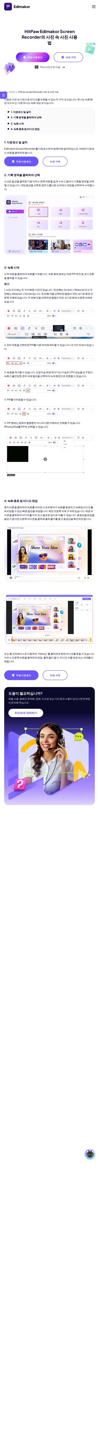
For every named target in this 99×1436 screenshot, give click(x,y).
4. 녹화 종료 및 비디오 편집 (25, 128)
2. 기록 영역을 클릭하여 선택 (26, 117)
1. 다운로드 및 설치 (21, 111)
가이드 (12, 92)
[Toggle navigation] (93, 7)
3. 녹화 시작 (17, 123)
